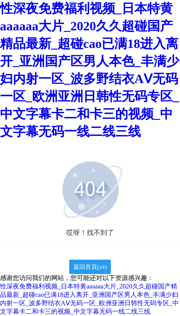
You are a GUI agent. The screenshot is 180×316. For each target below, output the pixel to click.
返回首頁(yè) (90, 267)
